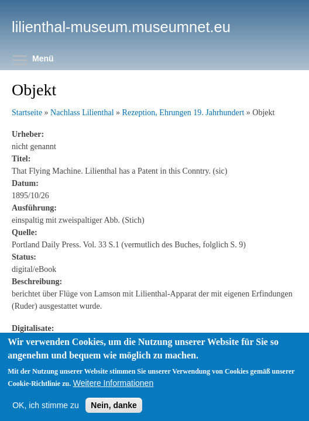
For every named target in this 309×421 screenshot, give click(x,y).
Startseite (27, 112)
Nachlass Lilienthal (82, 112)
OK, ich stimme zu (45, 405)
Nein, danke (114, 405)
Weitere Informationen (113, 383)
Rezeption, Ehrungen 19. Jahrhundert (183, 112)
